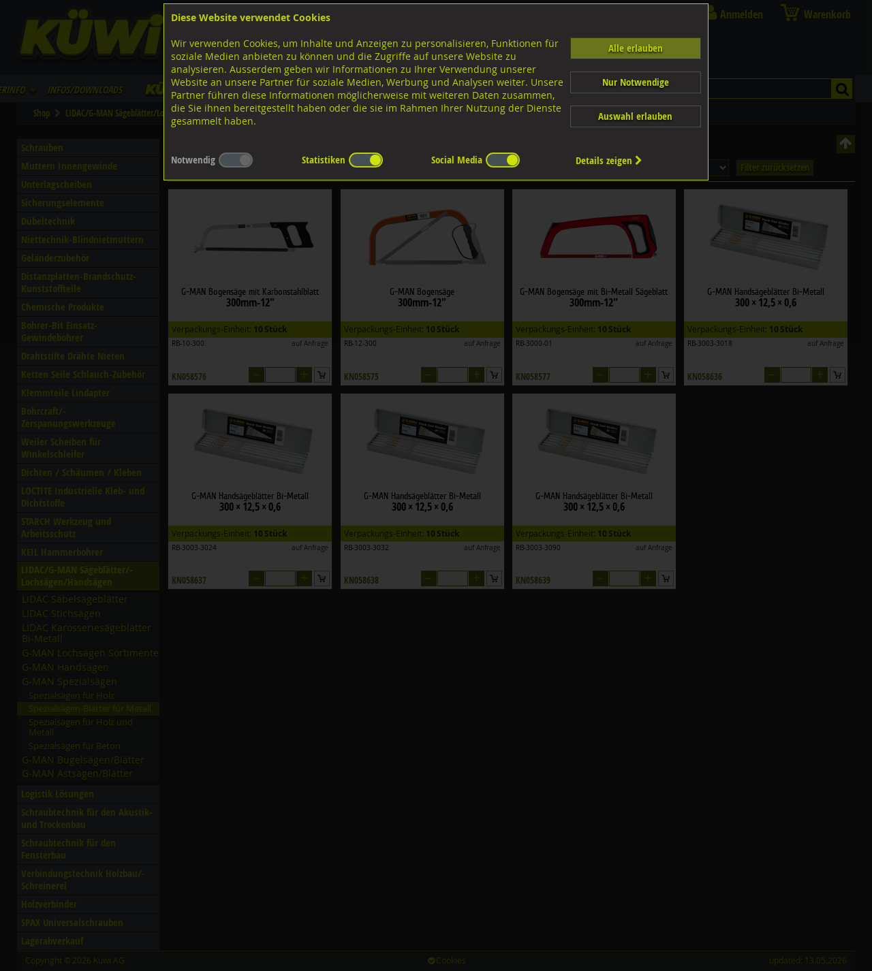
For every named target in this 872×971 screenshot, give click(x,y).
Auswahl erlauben (635, 116)
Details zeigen (609, 160)
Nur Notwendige (635, 82)
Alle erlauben (635, 48)
